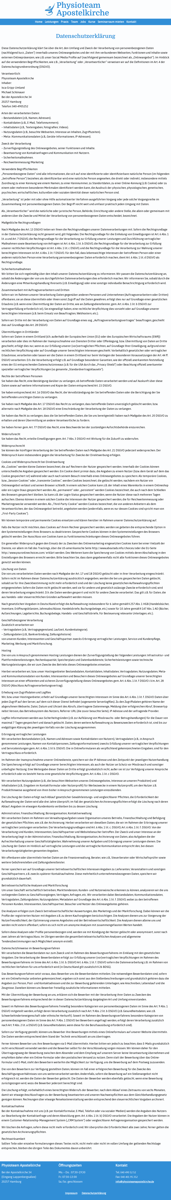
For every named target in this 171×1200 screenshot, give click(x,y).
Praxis (64, 21)
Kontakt (131, 21)
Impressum (70, 1193)
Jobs (83, 21)
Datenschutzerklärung (95, 1193)
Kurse (91, 21)
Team (74, 21)
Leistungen (51, 21)
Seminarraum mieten (111, 21)
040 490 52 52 (128, 1172)
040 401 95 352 (130, 1176)
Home (38, 21)
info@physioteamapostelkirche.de (137, 1181)
